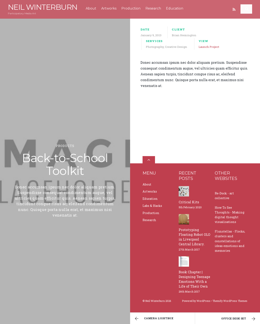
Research (153, 8)
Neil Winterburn (155, 300)
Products (65, 146)
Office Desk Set (238, 319)
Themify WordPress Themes (229, 300)
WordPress (203, 300)
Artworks (108, 8)
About (91, 8)
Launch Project (209, 47)
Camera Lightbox (153, 319)
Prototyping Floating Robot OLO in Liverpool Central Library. (194, 237)
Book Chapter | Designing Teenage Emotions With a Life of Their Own (194, 279)
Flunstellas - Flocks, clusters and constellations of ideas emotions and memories (230, 240)
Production (130, 8)
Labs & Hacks (152, 206)
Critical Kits (189, 202)
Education (174, 8)
